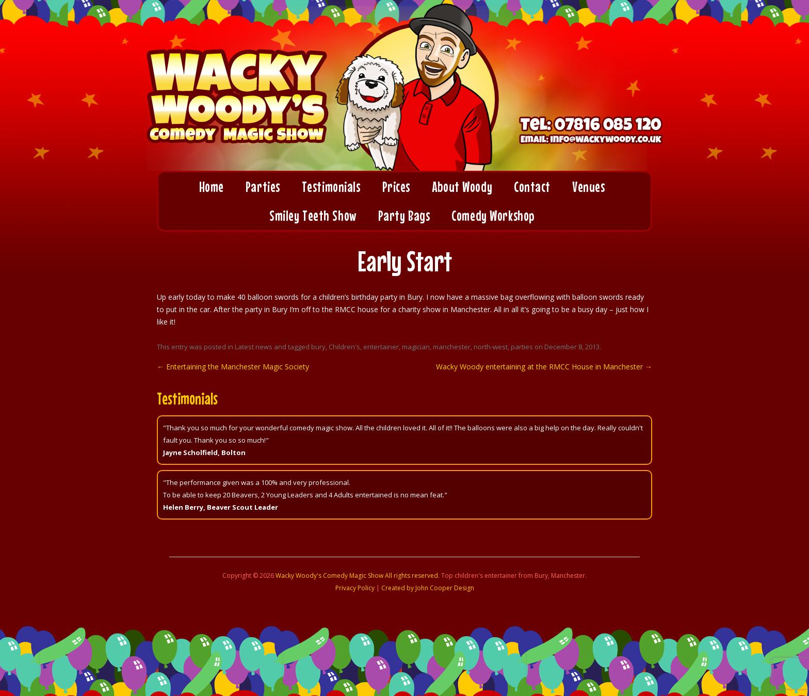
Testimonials (331, 187)
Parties (263, 187)
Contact (532, 187)
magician (416, 346)
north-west (491, 346)
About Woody (462, 187)
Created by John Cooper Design (427, 588)
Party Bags (404, 215)
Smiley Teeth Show (313, 215)
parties (522, 346)
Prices (396, 187)
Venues (588, 187)
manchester (452, 346)
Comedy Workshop (492, 215)
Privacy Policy (355, 588)
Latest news (253, 346)
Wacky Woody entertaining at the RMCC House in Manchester (544, 366)
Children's (344, 346)
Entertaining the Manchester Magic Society (233, 366)
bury (318, 346)
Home (211, 187)
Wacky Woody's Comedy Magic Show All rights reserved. (358, 575)
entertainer (381, 346)
